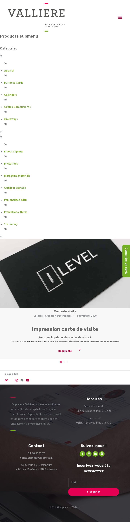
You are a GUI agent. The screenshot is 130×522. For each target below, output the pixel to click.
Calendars (10, 95)
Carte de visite (65, 311)
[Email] (93, 482)
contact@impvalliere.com (36, 458)
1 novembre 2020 (87, 316)
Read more (65, 351)
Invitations (11, 164)
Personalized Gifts (15, 200)
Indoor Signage (13, 152)
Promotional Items (15, 212)
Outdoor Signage (15, 188)
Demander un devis (126, 261)
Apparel (9, 71)
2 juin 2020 (11, 374)
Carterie (38, 316)
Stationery (11, 224)
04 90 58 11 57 (36, 453)
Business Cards (13, 83)
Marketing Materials (17, 176)
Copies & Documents (17, 107)
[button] (61, 362)
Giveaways (11, 119)
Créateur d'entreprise (58, 316)
